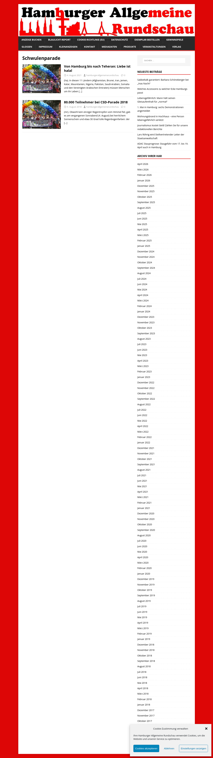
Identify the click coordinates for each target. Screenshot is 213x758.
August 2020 (144, 535)
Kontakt (89, 46)
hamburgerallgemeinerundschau (102, 75)
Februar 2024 (144, 306)
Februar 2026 (144, 174)
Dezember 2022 (145, 382)
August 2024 (144, 273)
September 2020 (146, 529)
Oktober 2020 (144, 524)
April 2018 (142, 688)
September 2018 (146, 660)
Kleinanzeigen (68, 46)
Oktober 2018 (144, 655)
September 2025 (146, 202)
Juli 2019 (141, 606)
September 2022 (146, 398)
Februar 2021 (144, 502)
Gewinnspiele (174, 39)
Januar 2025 (143, 245)
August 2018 (144, 666)
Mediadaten (109, 46)
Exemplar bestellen (147, 39)
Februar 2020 (144, 568)
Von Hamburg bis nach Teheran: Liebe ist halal (97, 68)
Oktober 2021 (144, 459)
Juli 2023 (141, 344)
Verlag (176, 46)
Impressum (45, 46)
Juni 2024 (142, 284)
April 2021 (142, 491)
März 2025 (142, 235)
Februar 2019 (144, 633)
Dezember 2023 (145, 316)
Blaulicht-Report (59, 39)
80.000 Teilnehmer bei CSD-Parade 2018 (96, 102)
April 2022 (142, 426)
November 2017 (145, 715)
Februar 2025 (144, 240)
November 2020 (145, 519)
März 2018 (142, 693)
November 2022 (145, 388)
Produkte (130, 46)
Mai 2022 (142, 420)
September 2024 (146, 267)
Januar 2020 (143, 573)
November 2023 (145, 322)
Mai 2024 (142, 289)
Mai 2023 (142, 355)
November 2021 (145, 453)
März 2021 (142, 497)
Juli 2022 (141, 409)
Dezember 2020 (145, 513)
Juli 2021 (141, 475)
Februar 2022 (144, 437)
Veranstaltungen (154, 46)
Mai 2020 (142, 551)
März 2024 (142, 300)
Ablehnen (169, 748)
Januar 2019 (143, 639)
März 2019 (142, 628)
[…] (80, 91)
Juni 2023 (142, 349)
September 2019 (146, 595)
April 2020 (142, 557)
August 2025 (144, 207)
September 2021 (146, 464)
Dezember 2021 (145, 448)
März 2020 (142, 562)
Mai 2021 (142, 486)
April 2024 (142, 295)
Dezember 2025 (145, 185)
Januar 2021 (143, 508)
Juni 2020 (142, 546)
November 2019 (145, 584)
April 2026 (142, 164)
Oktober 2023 (144, 327)
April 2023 (142, 360)
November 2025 (145, 191)
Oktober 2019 (144, 590)
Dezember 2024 (145, 251)
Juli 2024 (141, 278)
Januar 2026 (143, 180)
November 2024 (145, 256)
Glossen (27, 46)
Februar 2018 (144, 699)
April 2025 (142, 229)
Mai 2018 (142, 682)
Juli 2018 (141, 671)
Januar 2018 (143, 704)
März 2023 (142, 366)
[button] (206, 728)
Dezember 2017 (145, 710)
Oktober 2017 (144, 721)
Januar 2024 (143, 311)
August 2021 (144, 469)
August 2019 (144, 600)
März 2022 (142, 431)
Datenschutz (119, 39)
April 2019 (142, 622)
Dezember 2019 (145, 579)
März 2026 (142, 169)
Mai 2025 (142, 224)
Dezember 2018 (145, 644)
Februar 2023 (144, 371)
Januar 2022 (143, 442)
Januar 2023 (143, 377)
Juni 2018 (142, 677)
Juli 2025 (141, 213)
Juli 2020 (141, 540)
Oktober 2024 (144, 262)
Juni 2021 (142, 480)
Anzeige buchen (32, 39)
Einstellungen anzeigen (193, 748)
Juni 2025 (142, 218)
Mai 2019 (142, 617)
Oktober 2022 (144, 393)
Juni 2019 (142, 611)
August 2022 (144, 404)
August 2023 (144, 338)
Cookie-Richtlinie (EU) (90, 39)
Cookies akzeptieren (146, 748)
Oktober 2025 (144, 196)
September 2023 (146, 333)
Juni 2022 (142, 415)
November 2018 (145, 650)
